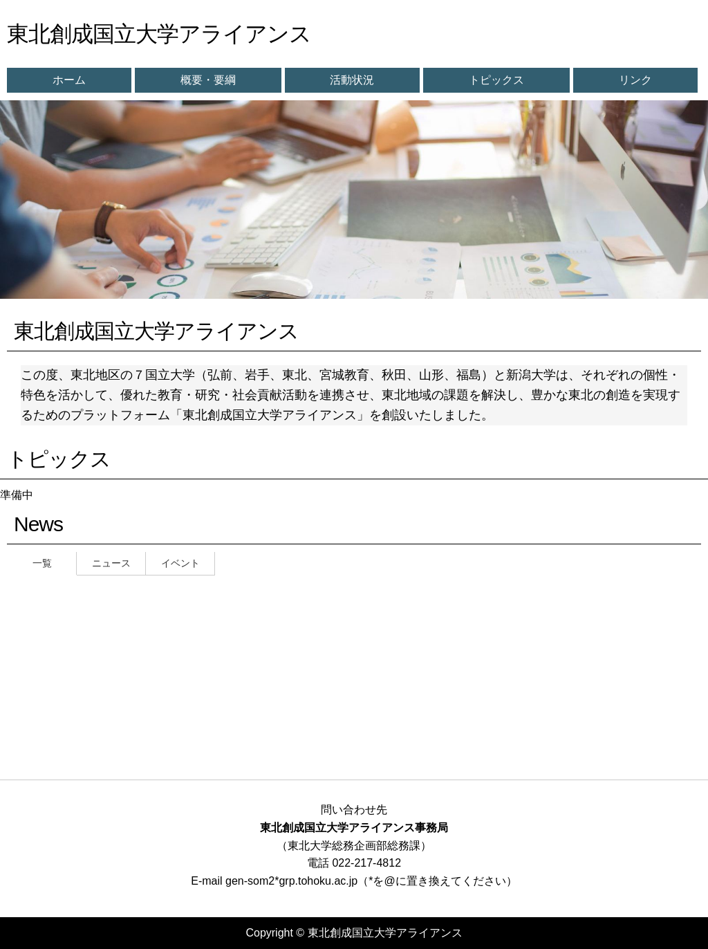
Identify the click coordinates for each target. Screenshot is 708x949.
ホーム (69, 80)
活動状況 (352, 80)
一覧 (42, 563)
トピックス (496, 80)
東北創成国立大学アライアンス (159, 33)
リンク (635, 80)
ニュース (111, 563)
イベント (180, 563)
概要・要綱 (208, 80)
